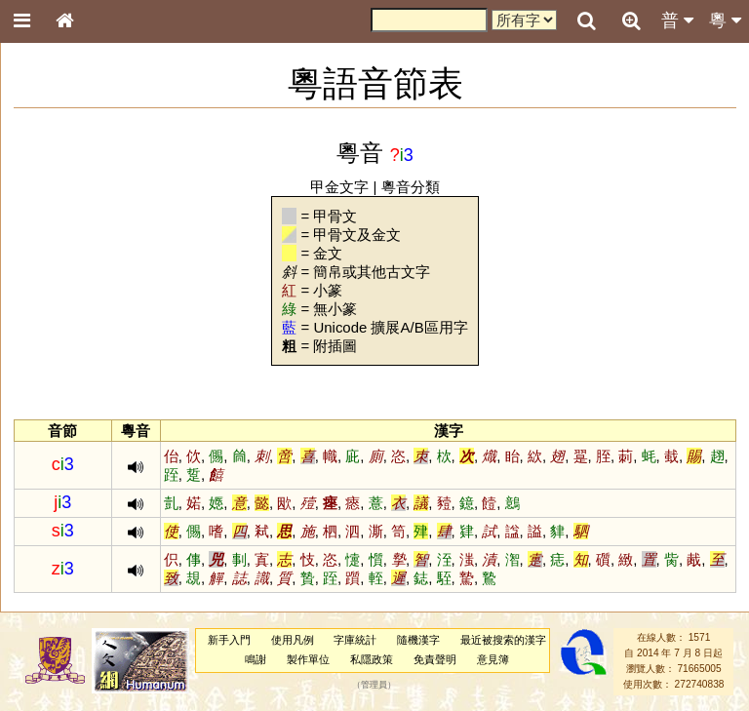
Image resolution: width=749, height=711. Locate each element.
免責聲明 (435, 659)
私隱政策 (371, 659)
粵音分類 (410, 186)
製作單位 (308, 659)
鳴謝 (255, 659)
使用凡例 (292, 640)
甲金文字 (339, 186)
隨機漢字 (418, 640)
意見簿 (493, 659)
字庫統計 (355, 640)
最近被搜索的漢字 (503, 640)
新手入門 (229, 640)
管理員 (374, 685)
